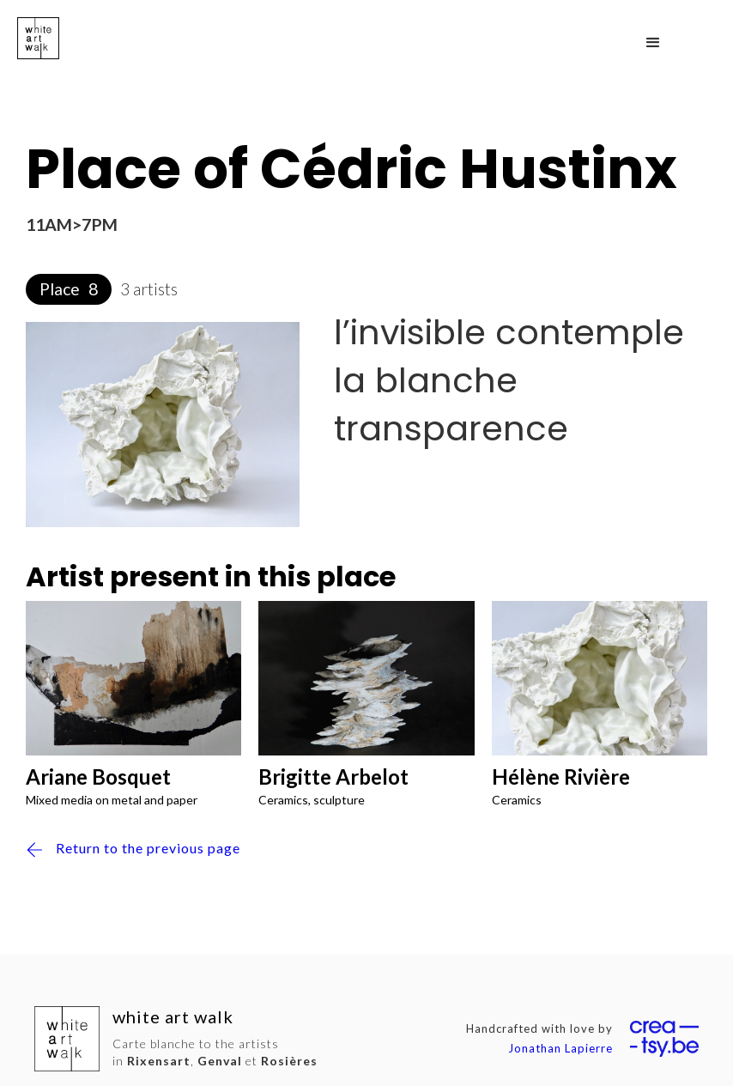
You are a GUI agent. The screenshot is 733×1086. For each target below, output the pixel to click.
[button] (653, 43)
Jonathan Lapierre (560, 1048)
